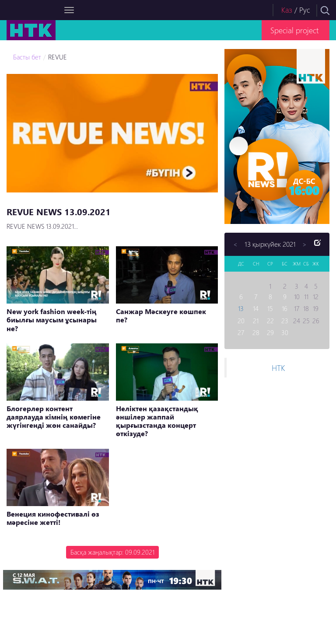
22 (270, 320)
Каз (286, 10)
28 (255, 332)
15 (270, 308)
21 (256, 320)
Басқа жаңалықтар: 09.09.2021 (112, 552)
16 (284, 308)
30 (284, 332)
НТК (278, 367)
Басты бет (27, 56)
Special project (294, 29)
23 (284, 320)
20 (241, 320)
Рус (304, 10)
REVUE (57, 56)
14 (256, 308)
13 (241, 308)
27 (241, 332)
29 (270, 332)
